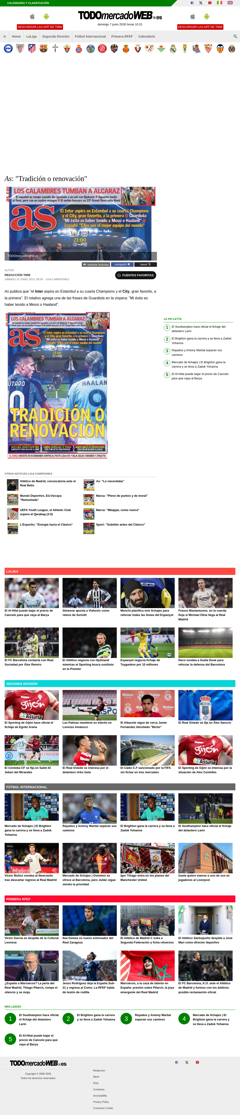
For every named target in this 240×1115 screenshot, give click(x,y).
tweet (145, 264)
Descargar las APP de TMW (40, 27)
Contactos (99, 1089)
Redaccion (99, 1070)
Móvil (96, 1077)
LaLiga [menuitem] (31, 36)
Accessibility (100, 1095)
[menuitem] (4, 36)
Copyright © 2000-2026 (38, 1073)
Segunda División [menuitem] (55, 36)
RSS (95, 1083)
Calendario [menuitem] (146, 36)
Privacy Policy (101, 1102)
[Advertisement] (51, 112)
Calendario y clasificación (28, 3)
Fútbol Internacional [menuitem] (90, 36)
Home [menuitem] (16, 36)
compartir (122, 264)
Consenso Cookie (103, 1108)
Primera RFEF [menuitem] (122, 36)
